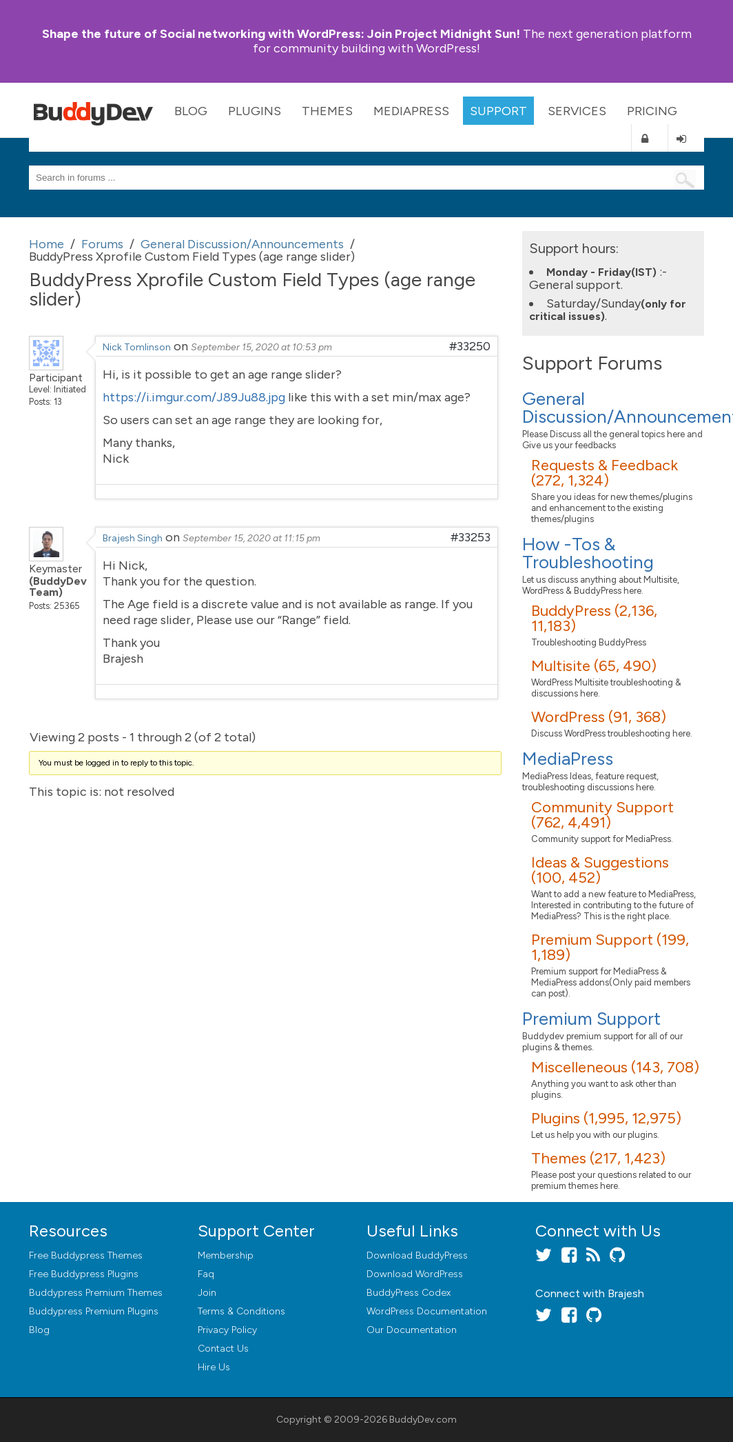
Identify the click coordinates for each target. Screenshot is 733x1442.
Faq (206, 1274)
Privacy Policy (227, 1330)
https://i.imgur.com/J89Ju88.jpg (194, 397)
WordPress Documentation (426, 1311)
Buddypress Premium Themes (96, 1293)
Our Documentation (411, 1330)
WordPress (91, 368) (598, 717)
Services (577, 111)
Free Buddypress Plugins (83, 1274)
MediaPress (411, 111)
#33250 (470, 346)
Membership (226, 1255)
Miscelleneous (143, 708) (615, 1067)
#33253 (471, 537)
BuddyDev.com (423, 1419)
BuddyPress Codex (408, 1293)
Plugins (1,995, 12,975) (606, 1118)
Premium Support (591, 1019)
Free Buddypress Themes (86, 1255)
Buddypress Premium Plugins (93, 1311)
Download (417, 1255)
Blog (190, 111)
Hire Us (214, 1367)
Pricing (652, 111)
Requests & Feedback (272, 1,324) (604, 473)
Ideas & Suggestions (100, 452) (600, 870)
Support (498, 111)
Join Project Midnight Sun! (281, 33)
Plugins (254, 111)
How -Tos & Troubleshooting (588, 553)
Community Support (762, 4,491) (602, 815)
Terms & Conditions (241, 1311)
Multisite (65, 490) (594, 666)
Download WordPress (414, 1274)
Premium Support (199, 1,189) (610, 947)
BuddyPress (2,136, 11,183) (594, 618)
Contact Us (223, 1348)
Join (207, 1293)
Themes (327, 111)
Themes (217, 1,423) (598, 1158)
